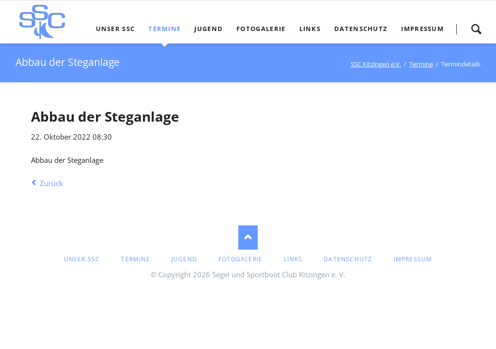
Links (293, 259)
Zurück (51, 183)
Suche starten (476, 29)
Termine (135, 259)
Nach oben (248, 237)
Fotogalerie (240, 259)
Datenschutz (348, 259)
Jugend (184, 259)
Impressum (413, 259)
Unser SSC (82, 259)
